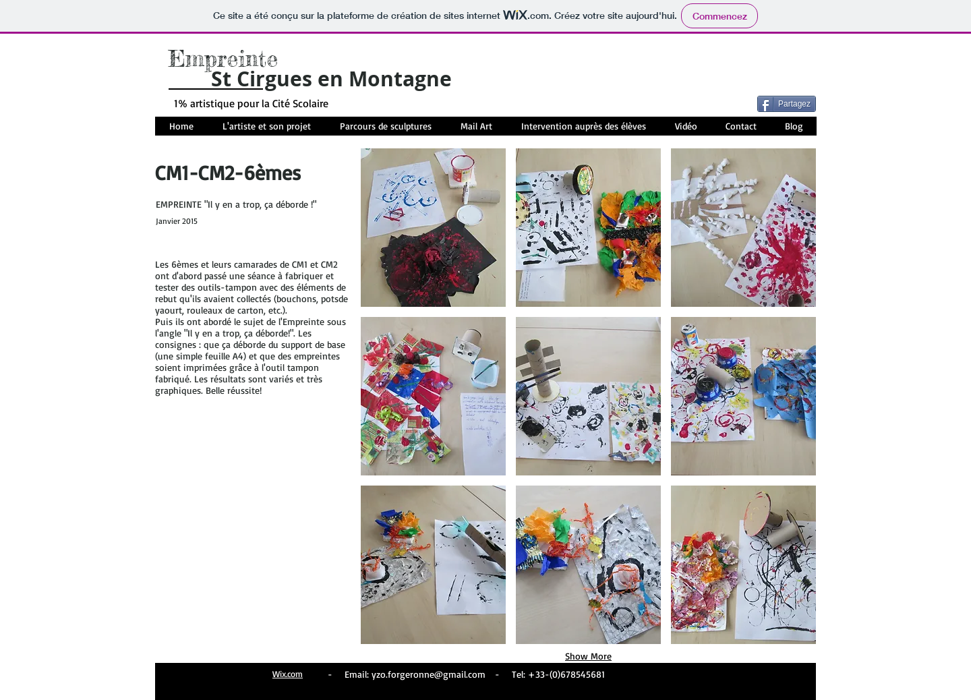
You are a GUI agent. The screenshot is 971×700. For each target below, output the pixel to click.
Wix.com (287, 673)
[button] (433, 227)
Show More (588, 656)
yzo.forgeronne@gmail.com (429, 674)
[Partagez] (786, 104)
